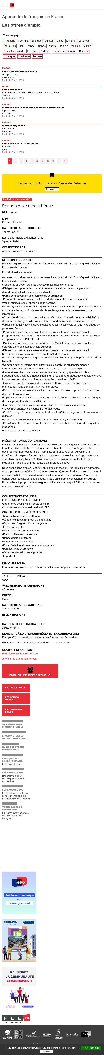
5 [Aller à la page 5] (31, 161)
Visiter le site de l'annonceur (20, 659)
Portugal (45, 51)
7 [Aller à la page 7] (42, 161)
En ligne (70, 41)
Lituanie (63, 46)
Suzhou (52, 92)
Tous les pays (11, 35)
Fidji (21, 46)
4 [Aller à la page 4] (26, 161)
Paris (52, 146)
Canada (49, 41)
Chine (60, 41)
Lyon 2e (52, 110)
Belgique (36, 41)
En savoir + (52, 189)
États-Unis (10, 46)
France (30, 46)
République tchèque (64, 51)
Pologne (32, 51)
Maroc (87, 46)
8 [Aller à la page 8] (48, 161)
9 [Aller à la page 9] (53, 161)
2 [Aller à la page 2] (15, 161)
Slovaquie (9, 56)
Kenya (52, 46)
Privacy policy (60, 1051)
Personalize (47, 1051)
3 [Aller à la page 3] (21, 161)
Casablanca (52, 74)
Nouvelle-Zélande (14, 51)
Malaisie (75, 46)
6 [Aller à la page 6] (37, 161)
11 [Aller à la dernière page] (65, 161)
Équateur (83, 41)
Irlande (42, 46)
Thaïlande (24, 56)
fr (12, 5)
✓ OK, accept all (91, 1048)
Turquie (37, 56)
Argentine (9, 41)
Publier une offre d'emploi (30, 672)
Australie (23, 41)
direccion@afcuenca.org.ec (20, 653)
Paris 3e (52, 128)
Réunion (84, 51)
